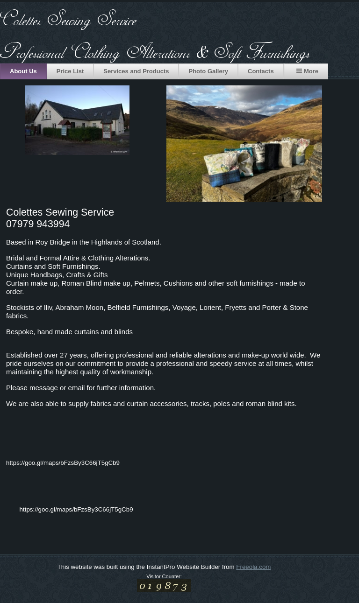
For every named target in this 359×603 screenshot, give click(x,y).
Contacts (261, 71)
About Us (23, 71)
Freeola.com (253, 566)
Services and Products (136, 71)
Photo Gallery (208, 71)
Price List (70, 71)
